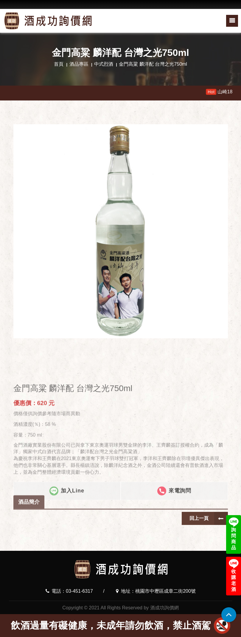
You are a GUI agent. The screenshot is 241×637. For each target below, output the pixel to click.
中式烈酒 (103, 64)
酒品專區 (78, 64)
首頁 (58, 64)
